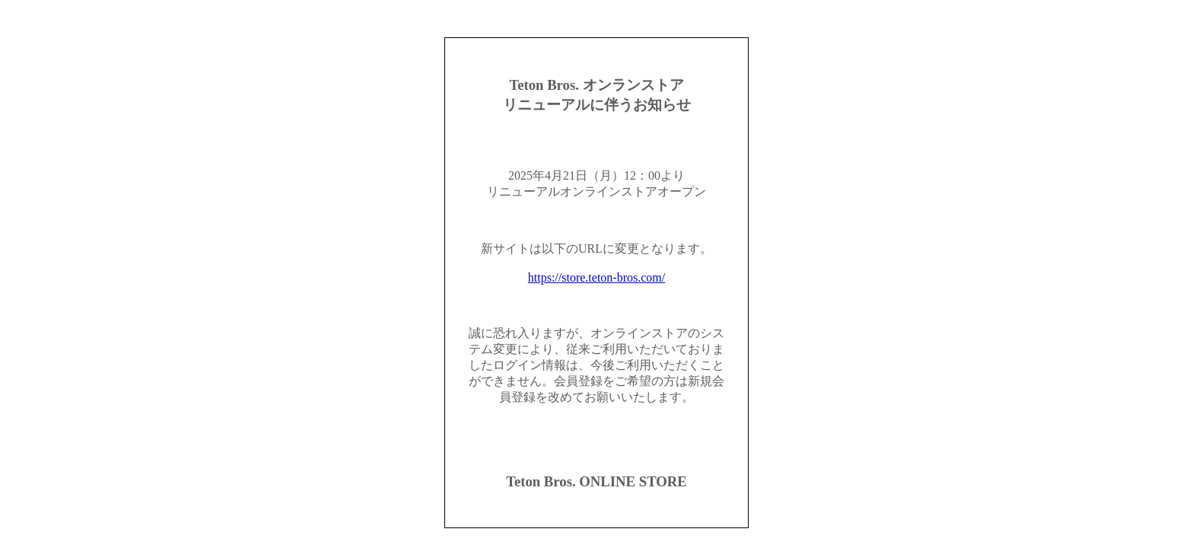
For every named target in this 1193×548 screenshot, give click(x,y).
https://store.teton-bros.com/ (596, 277)
